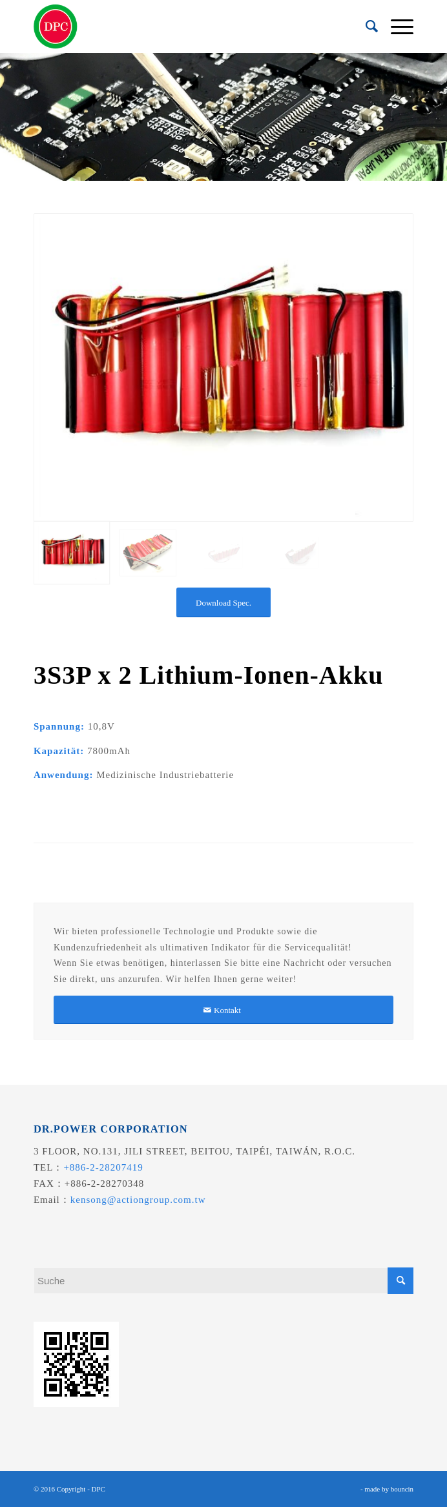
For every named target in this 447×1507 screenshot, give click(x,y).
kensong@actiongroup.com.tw (138, 1199)
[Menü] (395, 26)
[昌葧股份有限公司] (186, 26)
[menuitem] (365, 26)
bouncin (402, 1489)
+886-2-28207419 (103, 1167)
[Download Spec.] (223, 602)
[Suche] (365, 26)
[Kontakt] (223, 1010)
